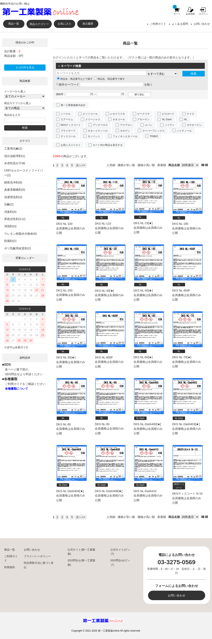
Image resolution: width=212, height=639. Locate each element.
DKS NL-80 (63, 424)
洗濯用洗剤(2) (13, 197)
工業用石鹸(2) (13, 148)
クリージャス (92, 119)
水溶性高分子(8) (14, 163)
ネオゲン (125, 130)
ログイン (203, 14)
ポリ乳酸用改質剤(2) (17, 248)
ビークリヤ (143, 113)
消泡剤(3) (10, 226)
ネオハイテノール (98, 130)
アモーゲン (143, 119)
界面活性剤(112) (14, 219)
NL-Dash (167, 119)
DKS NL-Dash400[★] (147, 424)
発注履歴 (87, 23)
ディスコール (68, 136)
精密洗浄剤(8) (13, 182)
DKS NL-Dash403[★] (186, 424)
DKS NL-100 (64, 223)
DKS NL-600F (104, 357)
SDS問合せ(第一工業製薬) (81, 562)
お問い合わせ (202, 24)
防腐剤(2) (10, 241)
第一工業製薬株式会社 (73, 105)
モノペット (94, 136)
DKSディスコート (71, 125)
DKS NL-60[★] (143, 357)
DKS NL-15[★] (143, 223)
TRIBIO (154, 136)
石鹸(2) (8, 204)
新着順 (161, 165)
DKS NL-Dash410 (145, 491)
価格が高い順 (146, 165)
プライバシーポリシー (37, 556)
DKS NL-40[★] (143, 290)
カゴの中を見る (25, 67)
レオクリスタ (117, 113)
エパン (148, 125)
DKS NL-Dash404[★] (70, 491)
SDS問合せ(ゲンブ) (120, 562)
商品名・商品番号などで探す (75, 78)
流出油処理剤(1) (14, 156)
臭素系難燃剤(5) (14, 189)
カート (176, 14)
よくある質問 (180, 24)
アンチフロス (100, 125)
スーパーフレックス (153, 130)
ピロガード (168, 113)
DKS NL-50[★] (65, 357)
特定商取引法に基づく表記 (38, 565)
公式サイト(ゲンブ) (120, 551)
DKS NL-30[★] (104, 290)
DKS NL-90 (102, 424)
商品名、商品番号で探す (109, 78)
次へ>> (80, 165)
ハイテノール (184, 130)
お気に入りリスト (71, 145)
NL (185, 119)
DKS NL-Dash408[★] (108, 491)
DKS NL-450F (181, 290)
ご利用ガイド (158, 24)
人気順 (111, 165)
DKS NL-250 (64, 290)
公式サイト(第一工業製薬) (81, 551)
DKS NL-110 (103, 223)
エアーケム (67, 119)
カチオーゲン (194, 125)
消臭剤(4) (10, 211)
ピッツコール (90, 113)
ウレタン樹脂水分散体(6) (20, 233)
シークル (66, 113)
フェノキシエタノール (125, 136)
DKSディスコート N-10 (187, 493)
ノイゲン (170, 125)
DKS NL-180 (180, 223)
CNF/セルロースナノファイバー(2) (23, 173)
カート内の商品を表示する (108, 145)
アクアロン (126, 125)
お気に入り (64, 23)
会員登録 (190, 14)
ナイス (190, 113)
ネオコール (119, 119)
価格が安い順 (126, 165)
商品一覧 (13, 23)
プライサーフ (68, 130)
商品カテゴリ (38, 24)
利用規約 (9, 567)
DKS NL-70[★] (181, 357)
